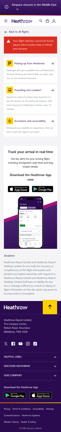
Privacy (7, 409)
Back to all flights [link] (16, 32)
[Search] (41, 21)
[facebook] (13, 344)
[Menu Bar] (6, 21)
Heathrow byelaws (31, 415)
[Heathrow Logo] (22, 21)
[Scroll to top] (50, 307)
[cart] (47, 21)
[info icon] (6, 7)
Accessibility (38, 409)
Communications (12, 415)
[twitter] (6, 344)
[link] (30, 70)
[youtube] (20, 344)
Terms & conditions (21, 409)
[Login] (54, 21)
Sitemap (50, 409)
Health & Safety (28, 422)
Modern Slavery (11, 422)
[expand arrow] (17, 9)
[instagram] (28, 344)
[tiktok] (35, 344)
